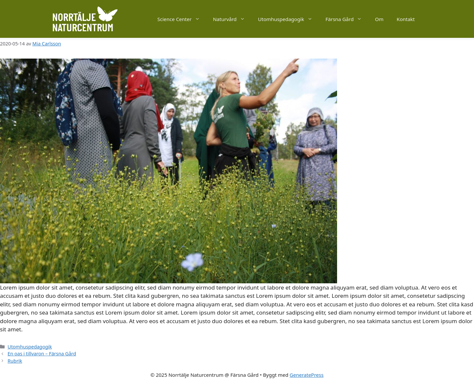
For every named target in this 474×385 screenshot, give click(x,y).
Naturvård (232, 19)
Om (379, 19)
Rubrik (15, 361)
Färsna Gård (347, 19)
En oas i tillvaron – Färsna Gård (42, 353)
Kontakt (406, 19)
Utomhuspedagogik (288, 19)
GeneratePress (307, 375)
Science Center (181, 19)
